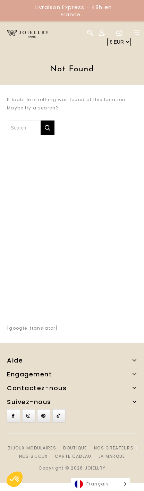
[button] (14, 479)
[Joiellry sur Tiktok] (59, 415)
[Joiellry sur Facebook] (13, 415)
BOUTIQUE (75, 448)
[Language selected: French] (100, 484)
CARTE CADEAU (73, 456)
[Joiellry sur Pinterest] (43, 415)
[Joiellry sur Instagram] (28, 415)
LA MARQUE (112, 456)
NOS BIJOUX (33, 456)
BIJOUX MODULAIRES (32, 448)
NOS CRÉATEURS (114, 448)
